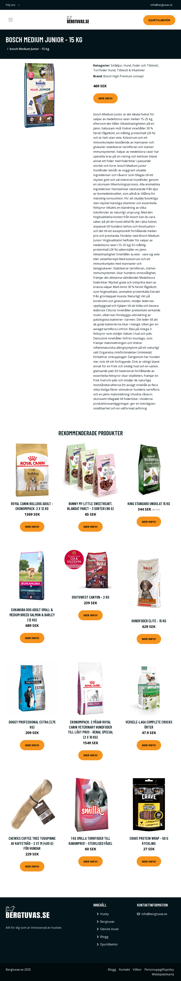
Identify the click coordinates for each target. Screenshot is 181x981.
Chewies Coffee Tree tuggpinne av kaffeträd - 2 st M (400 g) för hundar (32, 843)
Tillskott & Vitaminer (131, 70)
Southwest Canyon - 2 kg (90, 597)
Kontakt (124, 970)
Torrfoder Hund (104, 70)
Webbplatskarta (163, 974)
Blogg (104, 937)
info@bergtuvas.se (161, 5)
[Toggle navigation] (11, 19)
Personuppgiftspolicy (159, 970)
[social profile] (19, 4)
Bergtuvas (107, 922)
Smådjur (116, 65)
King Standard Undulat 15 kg (149, 503)
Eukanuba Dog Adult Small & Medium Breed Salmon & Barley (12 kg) (32, 614)
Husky (104, 914)
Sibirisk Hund (109, 929)
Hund (127, 65)
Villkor (137, 970)
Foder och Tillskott (145, 65)
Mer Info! (105, 98)
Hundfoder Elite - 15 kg (149, 620)
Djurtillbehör (159, 20)
